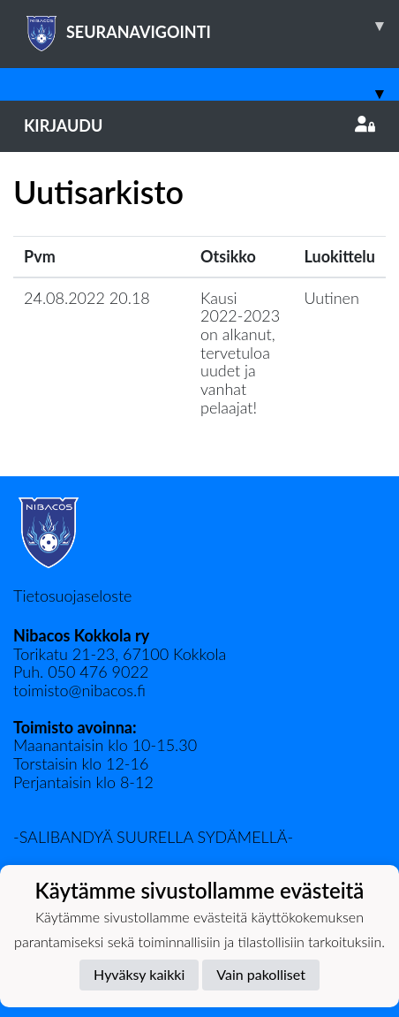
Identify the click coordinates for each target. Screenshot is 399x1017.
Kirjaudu (199, 125)
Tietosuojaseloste (72, 595)
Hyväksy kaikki (139, 974)
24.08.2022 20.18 (87, 297)
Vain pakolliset (260, 974)
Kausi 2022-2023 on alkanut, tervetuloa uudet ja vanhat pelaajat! (240, 352)
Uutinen (332, 297)
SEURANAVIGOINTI (211, 25)
